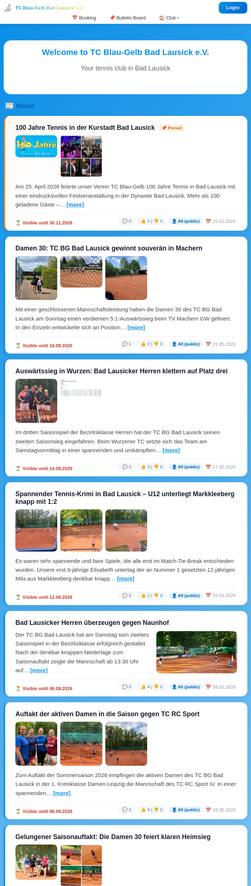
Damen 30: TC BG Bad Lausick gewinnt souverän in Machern (108, 248)
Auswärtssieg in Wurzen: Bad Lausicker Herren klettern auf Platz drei (121, 371)
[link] (177, 221)
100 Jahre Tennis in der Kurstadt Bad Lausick (85, 127)
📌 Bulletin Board (127, 18)
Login (233, 7)
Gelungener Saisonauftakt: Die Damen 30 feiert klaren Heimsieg (113, 837)
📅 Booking (84, 18)
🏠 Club (167, 18)
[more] (75, 204)
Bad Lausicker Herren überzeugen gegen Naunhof (92, 622)
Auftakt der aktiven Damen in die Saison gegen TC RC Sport (107, 714)
